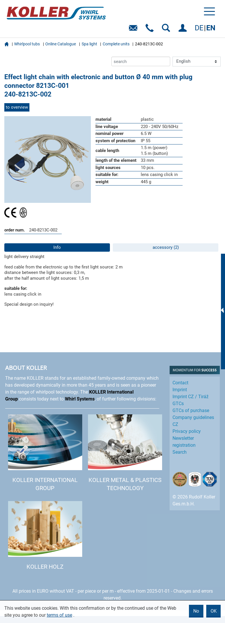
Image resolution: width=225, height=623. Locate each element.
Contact (180, 382)
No (196, 611)
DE (199, 28)
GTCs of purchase (190, 410)
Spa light (89, 44)
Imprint (179, 389)
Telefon (150, 30)
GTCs (178, 403)
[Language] (196, 61)
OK (214, 611)
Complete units (116, 44)
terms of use (59, 615)
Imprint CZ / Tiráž (190, 396)
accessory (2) (166, 247)
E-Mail (134, 30)
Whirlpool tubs (27, 44)
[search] (140, 61)
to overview (17, 107)
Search (179, 452)
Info (57, 247)
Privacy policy (186, 431)
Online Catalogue (60, 44)
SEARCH (167, 30)
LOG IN (183, 30)
